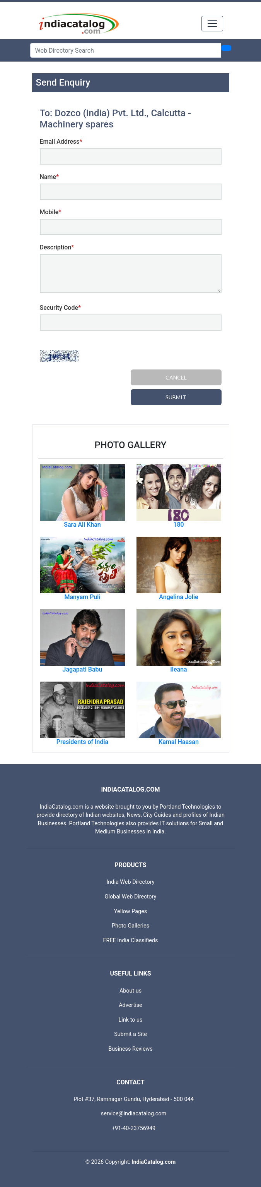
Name (49, 176)
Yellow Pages (130, 911)
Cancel (176, 377)
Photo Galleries (130, 925)
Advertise (130, 1005)
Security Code (60, 307)
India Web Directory (130, 882)
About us (130, 991)
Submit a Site (130, 1034)
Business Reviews (130, 1049)
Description (57, 247)
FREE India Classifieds (130, 940)
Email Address (61, 141)
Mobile (50, 212)
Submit (175, 397)
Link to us (131, 1020)
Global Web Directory (131, 896)
